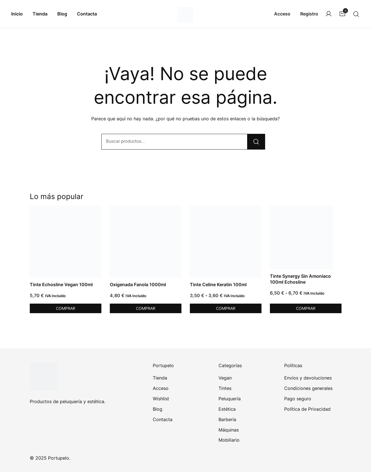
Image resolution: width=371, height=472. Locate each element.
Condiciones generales (308, 388)
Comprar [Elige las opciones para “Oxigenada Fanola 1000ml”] (145, 308)
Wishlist (161, 398)
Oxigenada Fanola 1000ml (138, 284)
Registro (309, 14)
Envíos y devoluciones (308, 378)
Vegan (225, 378)
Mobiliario (229, 440)
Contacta (87, 14)
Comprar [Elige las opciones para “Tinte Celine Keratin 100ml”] (225, 308)
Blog (62, 14)
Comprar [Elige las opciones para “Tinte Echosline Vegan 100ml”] (65, 308)
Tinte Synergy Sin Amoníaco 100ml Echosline (300, 279)
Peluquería (229, 398)
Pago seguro (297, 398)
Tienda (40, 14)
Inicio (17, 14)
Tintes (224, 388)
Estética (227, 409)
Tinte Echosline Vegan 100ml (61, 284)
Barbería (227, 419)
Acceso (282, 14)
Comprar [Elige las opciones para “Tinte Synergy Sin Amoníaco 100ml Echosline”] (305, 308)
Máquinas (228, 430)
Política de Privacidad (307, 409)
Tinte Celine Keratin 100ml (218, 284)
